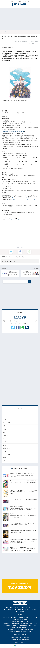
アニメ (10, 257)
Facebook (18, 330)
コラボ (4, 451)
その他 (4, 458)
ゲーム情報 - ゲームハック (20, 619)
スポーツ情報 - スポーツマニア (29, 623)
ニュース (5, 413)
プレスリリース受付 (31, 609)
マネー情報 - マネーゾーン (10, 625)
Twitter (13, 330)
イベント (5, 445)
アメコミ (5, 429)
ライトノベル (6, 423)
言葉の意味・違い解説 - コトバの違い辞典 (21, 640)
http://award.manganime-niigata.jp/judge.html (24, 199)
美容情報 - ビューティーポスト (11, 623)
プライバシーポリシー (28, 607)
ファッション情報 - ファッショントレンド (21, 621)
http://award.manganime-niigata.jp (14, 219)
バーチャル (6, 435)
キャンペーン (6, 448)
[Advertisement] (20, 19)
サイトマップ (21, 611)
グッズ (4, 442)
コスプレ (5, 439)
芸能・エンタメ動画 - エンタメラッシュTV (20, 632)
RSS (27, 330)
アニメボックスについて (14, 607)
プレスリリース (22, 257)
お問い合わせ (19, 609)
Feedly (22, 330)
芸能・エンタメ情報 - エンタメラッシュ (28, 617)
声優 (4, 432)
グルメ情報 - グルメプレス (9, 617)
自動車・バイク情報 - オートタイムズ (20, 627)
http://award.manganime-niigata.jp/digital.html (13, 131)
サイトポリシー (9, 609)
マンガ (15, 257)
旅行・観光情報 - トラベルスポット (28, 625)
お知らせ (5, 461)
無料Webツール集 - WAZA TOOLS (20, 638)
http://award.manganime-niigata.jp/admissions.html (24, 197)
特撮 (4, 426)
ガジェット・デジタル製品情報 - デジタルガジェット (20, 630)
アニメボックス (21, 642)
